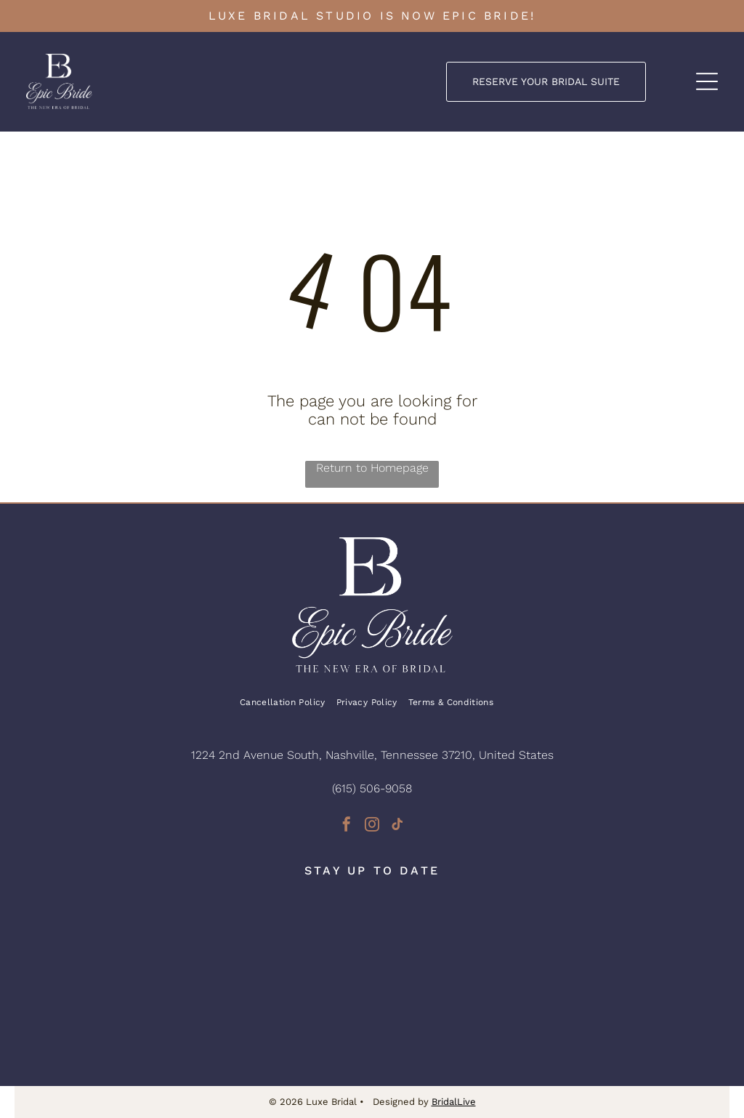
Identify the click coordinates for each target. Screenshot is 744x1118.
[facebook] (346, 826)
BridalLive (454, 1101)
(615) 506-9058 (372, 788)
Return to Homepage (372, 468)
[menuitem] (288, 702)
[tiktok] (397, 826)
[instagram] (372, 826)
